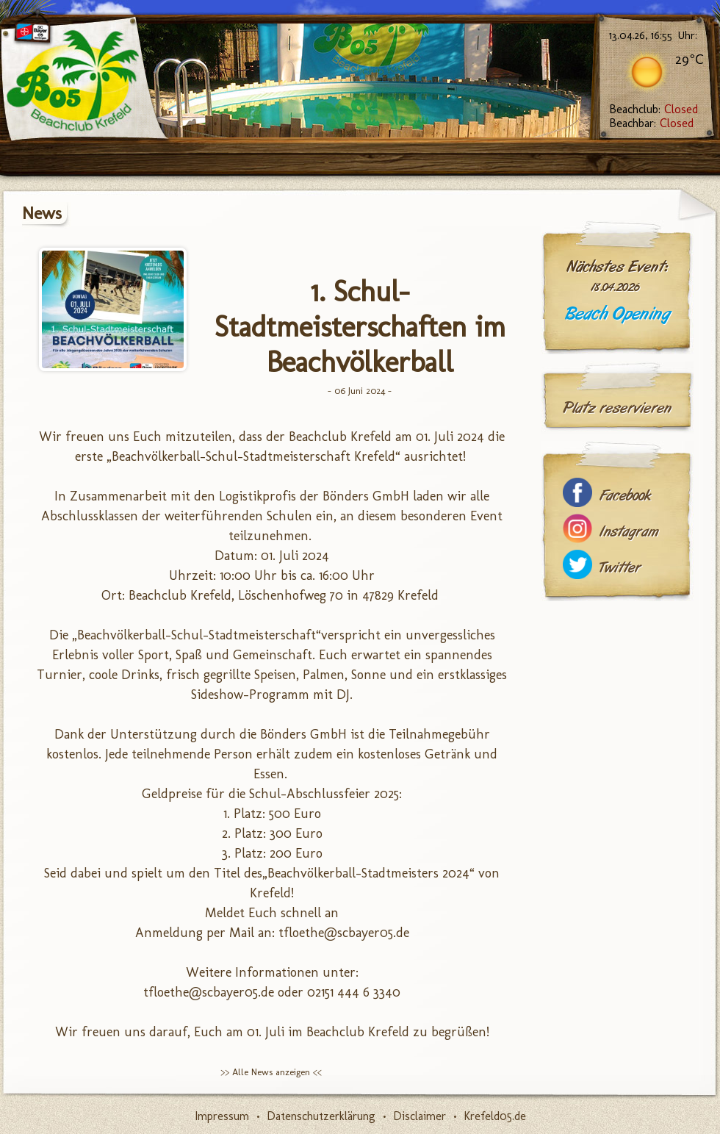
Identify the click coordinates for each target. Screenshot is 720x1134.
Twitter (620, 568)
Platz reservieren (617, 407)
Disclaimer (419, 1116)
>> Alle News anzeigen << (271, 1071)
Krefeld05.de (495, 1116)
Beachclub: (653, 109)
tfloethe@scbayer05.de (343, 933)
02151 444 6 (338, 992)
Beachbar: (651, 123)
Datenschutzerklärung (321, 1116)
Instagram (629, 532)
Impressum (222, 1116)
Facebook (625, 496)
